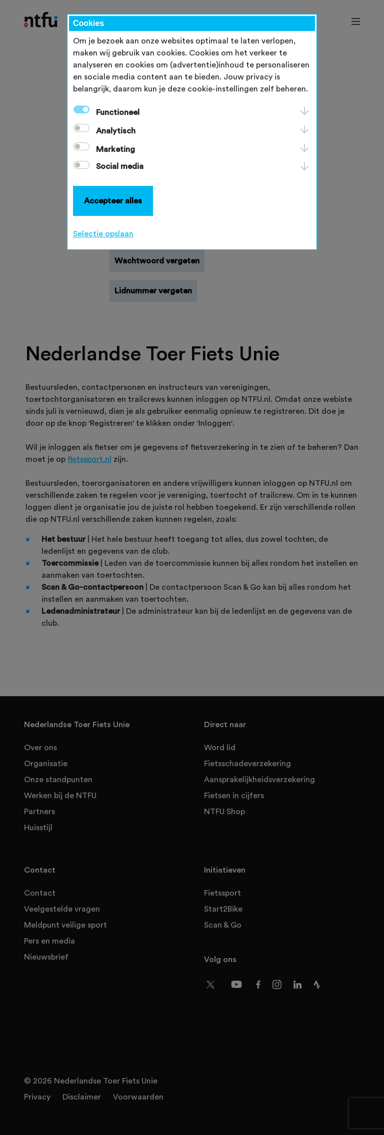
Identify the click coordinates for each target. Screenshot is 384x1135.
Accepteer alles (113, 201)
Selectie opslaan (103, 234)
